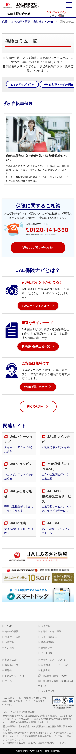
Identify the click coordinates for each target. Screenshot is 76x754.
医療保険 (9, 642)
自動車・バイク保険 (51, 631)
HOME (8, 626)
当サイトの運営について (53, 659)
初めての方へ (38, 407)
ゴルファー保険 (13, 637)
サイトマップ (48, 691)
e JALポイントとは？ (35, 305)
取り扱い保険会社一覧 (35, 346)
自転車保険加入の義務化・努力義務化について (36, 158)
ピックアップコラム (22, 84)
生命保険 (45, 626)
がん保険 (9, 647)
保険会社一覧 (11, 665)
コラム (8, 681)
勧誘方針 (45, 670)
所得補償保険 (48, 642)
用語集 (8, 670)
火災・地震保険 (49, 637)
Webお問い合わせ (18, 13)
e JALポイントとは (14, 676)
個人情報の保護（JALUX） (54, 676)
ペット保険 (46, 653)
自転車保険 (46, 647)
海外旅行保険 (11, 631)
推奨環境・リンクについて (54, 665)
